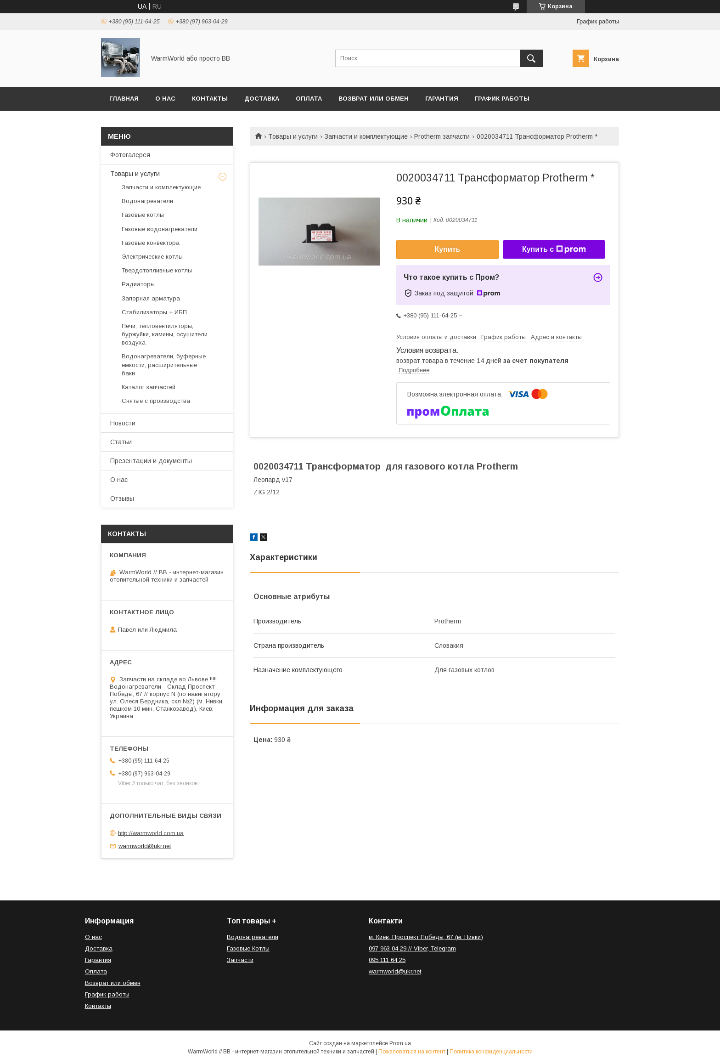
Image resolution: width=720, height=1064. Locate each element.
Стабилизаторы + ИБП (154, 312)
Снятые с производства (156, 400)
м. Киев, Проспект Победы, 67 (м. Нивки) (426, 937)
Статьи (121, 442)
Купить (448, 249)
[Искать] (531, 58)
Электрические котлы (152, 256)
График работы (502, 98)
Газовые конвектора (151, 242)
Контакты (210, 98)
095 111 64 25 (387, 959)
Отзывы (122, 498)
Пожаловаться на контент (411, 1051)
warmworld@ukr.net (144, 846)
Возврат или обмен (373, 98)
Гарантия (441, 98)
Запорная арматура (151, 298)
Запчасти (240, 959)
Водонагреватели (147, 201)
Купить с (554, 249)
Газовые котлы (143, 214)
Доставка (261, 98)
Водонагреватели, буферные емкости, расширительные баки (164, 364)
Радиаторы (138, 284)
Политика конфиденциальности (491, 1051)
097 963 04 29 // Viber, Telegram (412, 948)
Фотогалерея (130, 154)
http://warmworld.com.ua (151, 832)
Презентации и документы (151, 460)
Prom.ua (400, 1043)
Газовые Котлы (248, 948)
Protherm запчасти (442, 136)
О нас (165, 98)
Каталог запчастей (148, 387)
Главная (124, 98)
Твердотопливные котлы (157, 270)
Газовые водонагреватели (159, 229)
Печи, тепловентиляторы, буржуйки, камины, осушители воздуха (165, 334)
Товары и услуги (293, 136)
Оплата (309, 98)
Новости (122, 423)
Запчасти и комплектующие (366, 136)
